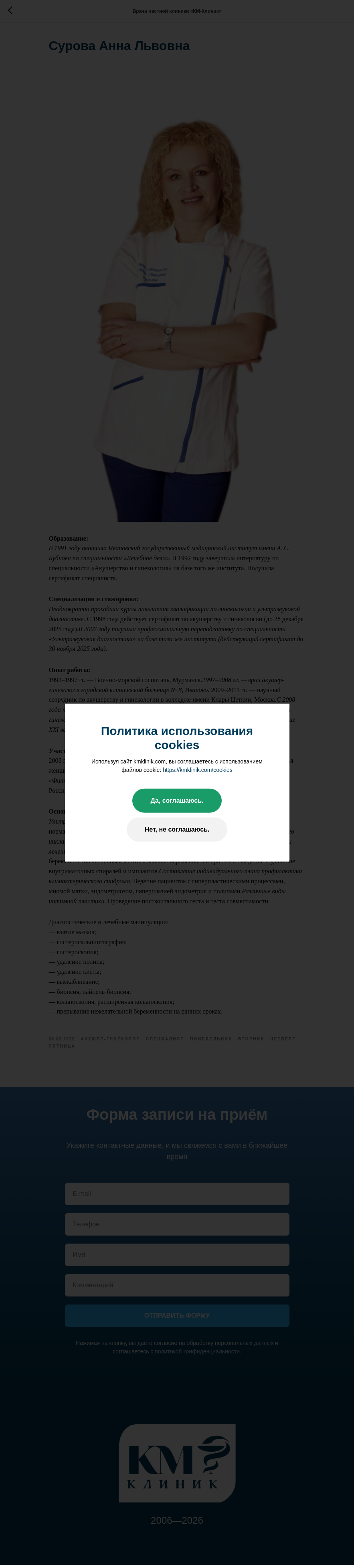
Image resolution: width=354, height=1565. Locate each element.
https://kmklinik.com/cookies (198, 770)
